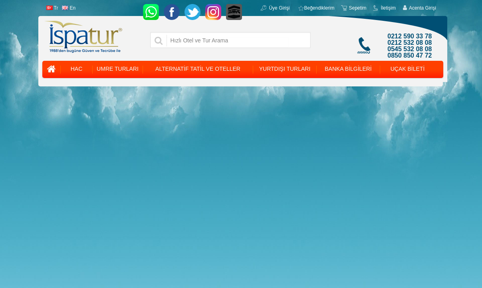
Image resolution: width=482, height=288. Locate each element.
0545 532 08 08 (409, 49)
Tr (52, 8)
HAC (77, 69)
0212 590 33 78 (409, 36)
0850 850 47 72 (409, 55)
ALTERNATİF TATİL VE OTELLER (197, 69)
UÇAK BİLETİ (408, 69)
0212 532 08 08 (409, 43)
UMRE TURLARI (118, 69)
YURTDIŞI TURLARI (285, 69)
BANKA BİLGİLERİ (348, 69)
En (68, 8)
